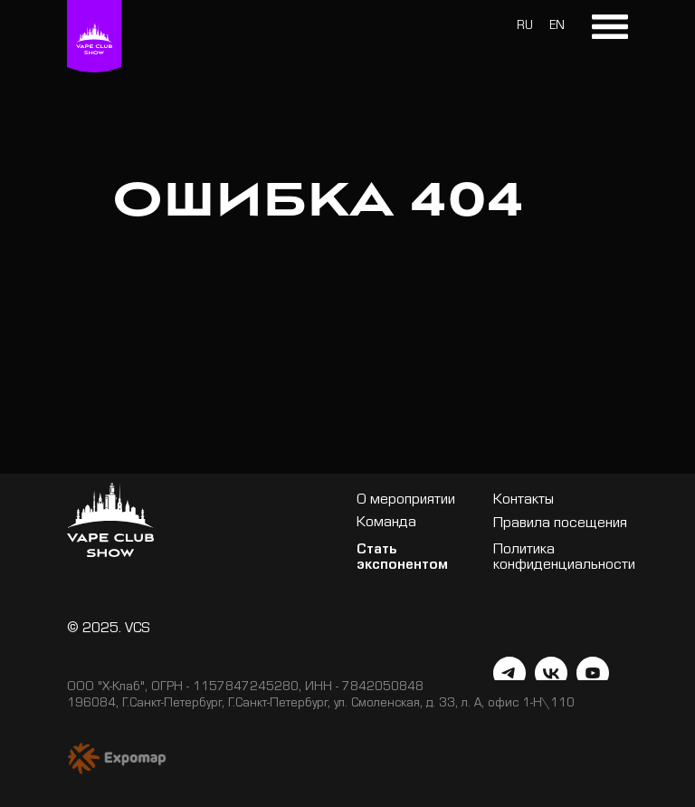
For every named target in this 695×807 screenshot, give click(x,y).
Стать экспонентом (402, 558)
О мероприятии (406, 501)
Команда (386, 524)
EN (557, 27)
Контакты (523, 501)
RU (525, 27)
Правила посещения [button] (560, 525)
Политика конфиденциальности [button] (564, 558)
